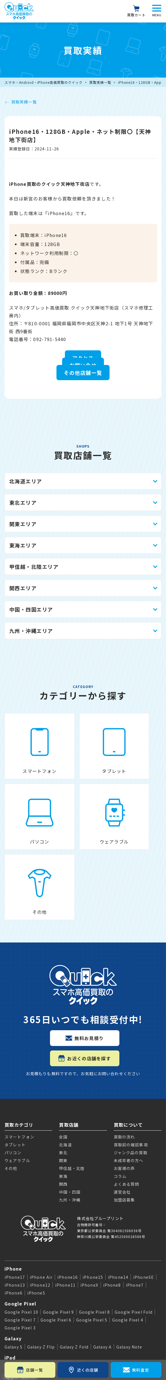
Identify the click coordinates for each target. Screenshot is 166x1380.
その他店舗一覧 (83, 372)
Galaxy (13, 1247)
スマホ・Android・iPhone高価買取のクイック (43, 82)
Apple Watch (20, 1285)
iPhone (13, 1177)
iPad (10, 1266)
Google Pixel (20, 1212)
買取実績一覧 (100, 82)
